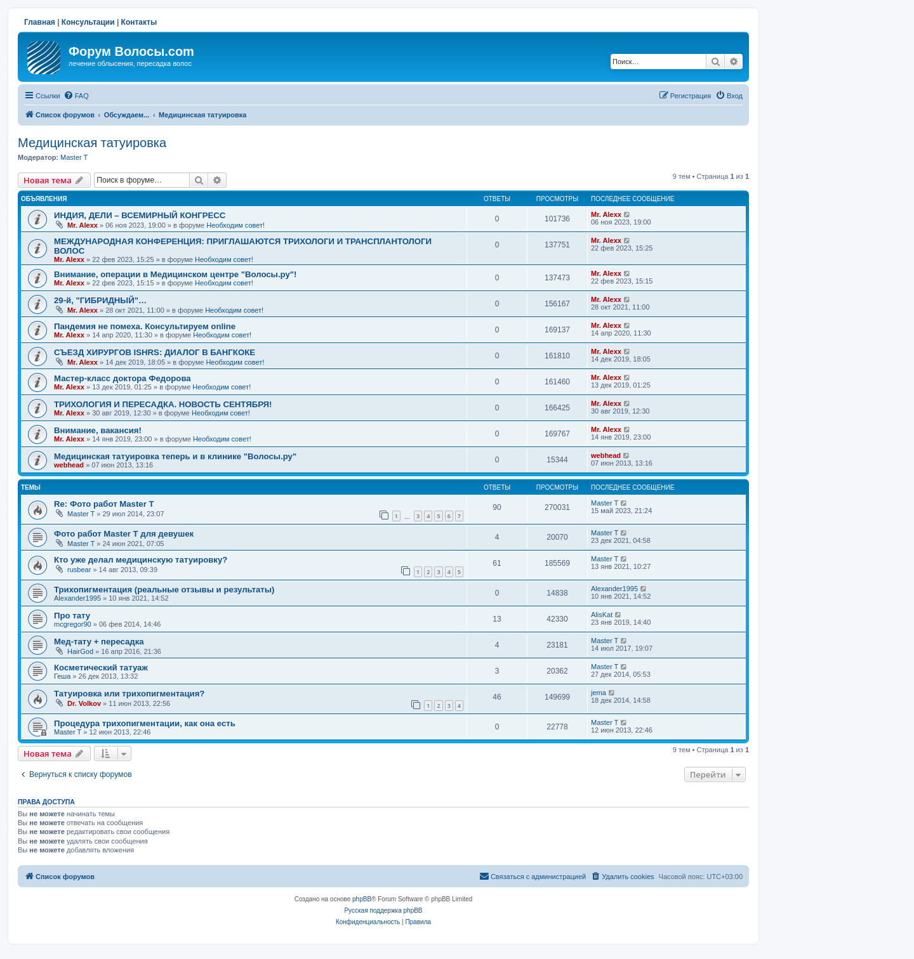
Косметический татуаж (101, 667)
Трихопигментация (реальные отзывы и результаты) (164, 589)
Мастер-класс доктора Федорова (122, 378)
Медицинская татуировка (92, 143)
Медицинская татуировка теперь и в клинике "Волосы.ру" (175, 456)
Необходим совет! (235, 225)
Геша (62, 676)
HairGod (80, 651)
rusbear (79, 569)
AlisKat (602, 614)
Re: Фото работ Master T (104, 504)
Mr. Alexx (82, 225)
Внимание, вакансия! (98, 430)
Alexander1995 (77, 598)
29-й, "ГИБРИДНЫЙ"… (100, 300)
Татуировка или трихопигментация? (129, 693)
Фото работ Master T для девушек (124, 533)
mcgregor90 (72, 624)
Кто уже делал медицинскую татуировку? (140, 559)
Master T (74, 157)
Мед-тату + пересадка (99, 641)
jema (598, 692)
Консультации (88, 22)
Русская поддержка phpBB (383, 910)
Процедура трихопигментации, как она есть (144, 723)
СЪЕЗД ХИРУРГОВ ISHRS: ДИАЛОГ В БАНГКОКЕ (154, 352)
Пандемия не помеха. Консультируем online (144, 326)
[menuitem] (76, 95)
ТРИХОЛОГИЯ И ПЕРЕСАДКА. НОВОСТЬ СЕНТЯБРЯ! (163, 404)
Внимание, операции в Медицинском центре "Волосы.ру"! (175, 274)
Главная (39, 22)
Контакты (139, 22)
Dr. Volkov (84, 703)
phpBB (361, 899)
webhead (69, 465)
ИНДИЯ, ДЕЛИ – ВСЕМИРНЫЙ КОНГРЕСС (139, 215)
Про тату (72, 615)
